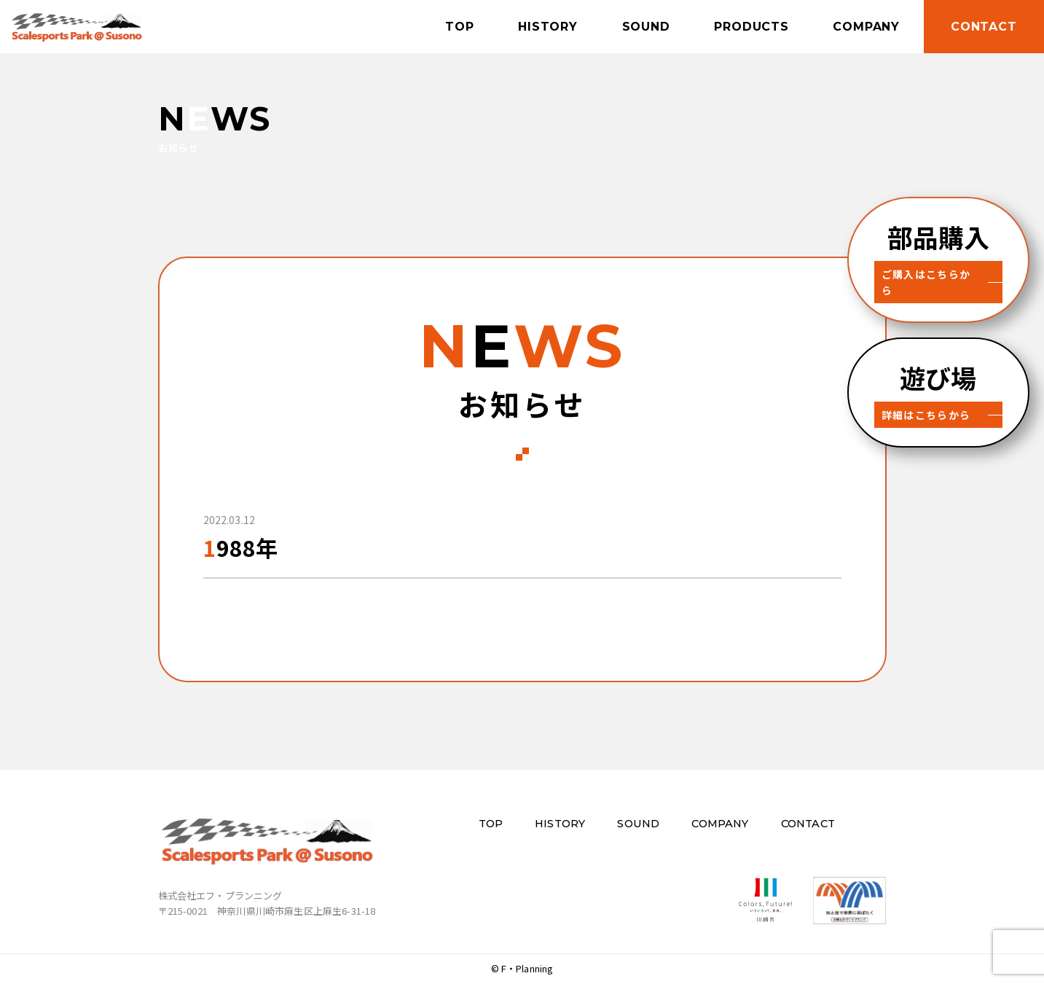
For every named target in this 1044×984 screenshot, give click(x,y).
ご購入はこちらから (930, 274)
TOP (445, 26)
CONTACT (982, 26)
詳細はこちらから (924, 398)
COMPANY (861, 26)
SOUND (636, 26)
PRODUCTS (744, 26)
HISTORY (535, 26)
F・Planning (527, 968)
